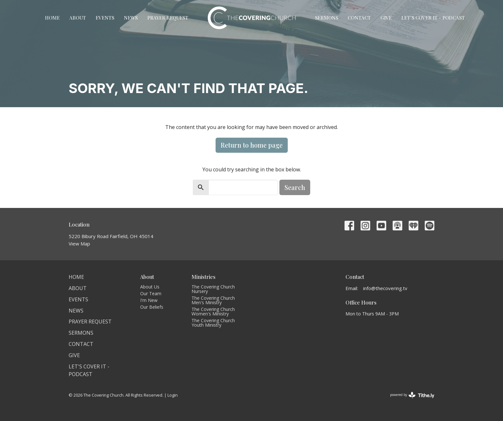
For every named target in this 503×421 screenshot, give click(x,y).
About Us (149, 287)
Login (172, 395)
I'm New (149, 300)
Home (52, 17)
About (77, 17)
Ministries (204, 276)
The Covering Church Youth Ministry (213, 322)
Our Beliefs (151, 307)
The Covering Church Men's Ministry (213, 300)
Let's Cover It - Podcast (433, 17)
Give (386, 17)
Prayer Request (167, 17)
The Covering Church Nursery (213, 289)
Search (295, 187)
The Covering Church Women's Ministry (213, 311)
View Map (79, 243)
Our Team (150, 293)
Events (105, 17)
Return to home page (252, 145)
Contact (359, 17)
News (131, 17)
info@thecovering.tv (385, 288)
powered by (412, 395)
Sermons (326, 17)
